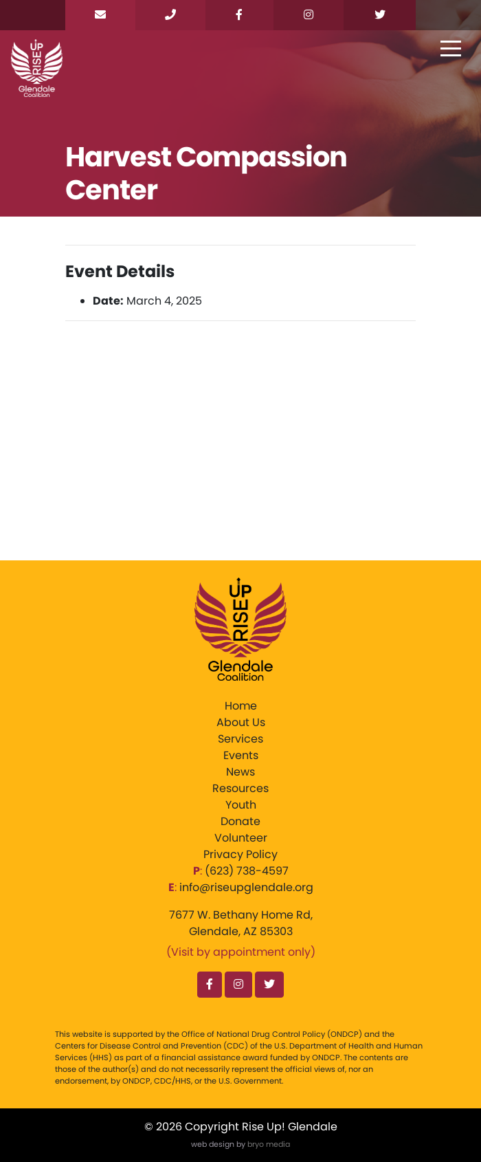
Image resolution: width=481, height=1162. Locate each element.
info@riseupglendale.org (246, 887)
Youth (240, 805)
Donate (240, 821)
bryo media (268, 1144)
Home (241, 706)
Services (240, 739)
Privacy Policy (240, 854)
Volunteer (240, 838)
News (240, 772)
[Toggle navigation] (451, 49)
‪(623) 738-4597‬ (247, 871)
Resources (240, 788)
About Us (240, 722)
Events (240, 755)
